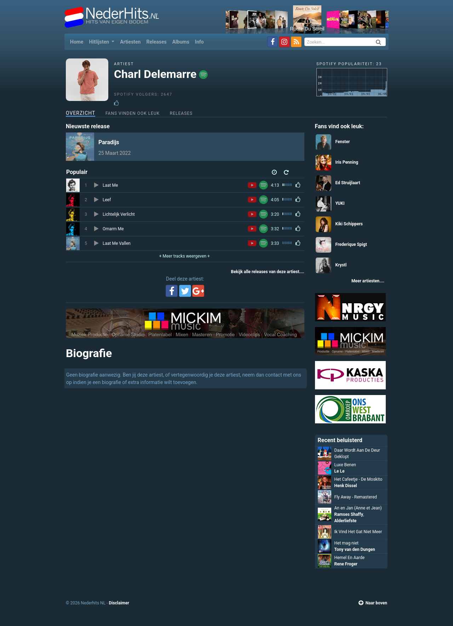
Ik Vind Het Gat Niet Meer (358, 531)
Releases (156, 42)
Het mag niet (346, 543)
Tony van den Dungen (354, 549)
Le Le (339, 471)
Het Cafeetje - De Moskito (358, 479)
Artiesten (130, 42)
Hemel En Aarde (349, 557)
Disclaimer (119, 602)
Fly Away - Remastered (355, 497)
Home (78, 41)
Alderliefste (345, 520)
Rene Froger (346, 564)
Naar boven (373, 602)
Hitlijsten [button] (99, 42)
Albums (180, 42)
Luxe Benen (345, 464)
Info (199, 42)
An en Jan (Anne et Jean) (358, 508)
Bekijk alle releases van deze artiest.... (267, 271)
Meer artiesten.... (367, 280)
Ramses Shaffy (348, 514)
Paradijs (108, 142)
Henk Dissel (345, 485)
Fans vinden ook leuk (132, 113)
